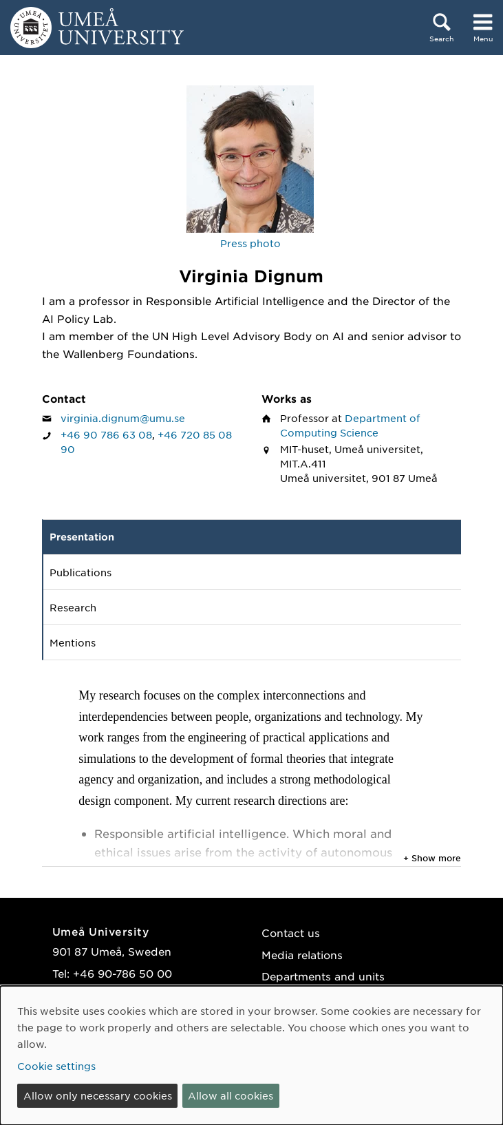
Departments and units (323, 975)
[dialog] (251, 1055)
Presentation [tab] (82, 537)
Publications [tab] (80, 572)
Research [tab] (73, 607)
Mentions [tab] (73, 642)
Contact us (290, 932)
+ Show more (432, 858)
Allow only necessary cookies (97, 1095)
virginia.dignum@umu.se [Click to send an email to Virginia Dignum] (123, 418)
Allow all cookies (230, 1095)
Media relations (302, 954)
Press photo (250, 243)
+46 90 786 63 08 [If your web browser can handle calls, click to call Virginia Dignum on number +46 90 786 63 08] (106, 434)
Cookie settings (56, 1066)
